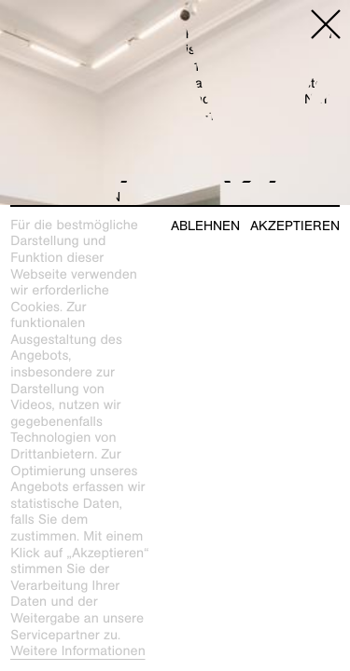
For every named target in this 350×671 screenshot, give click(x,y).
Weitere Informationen (78, 651)
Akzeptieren (295, 226)
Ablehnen (205, 226)
